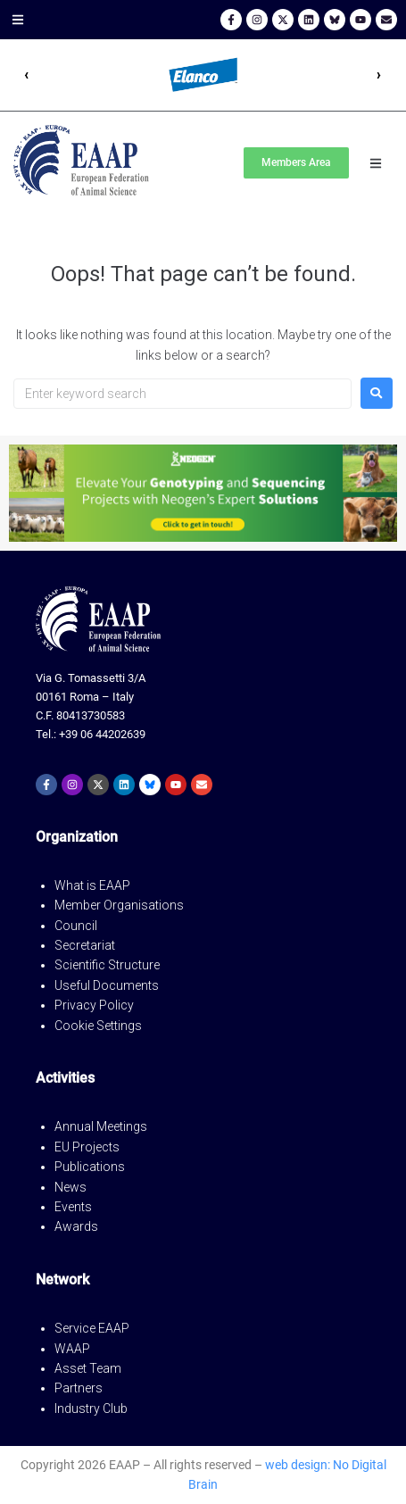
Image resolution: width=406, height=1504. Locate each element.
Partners (78, 1388)
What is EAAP (92, 885)
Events (73, 1207)
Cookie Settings (98, 1025)
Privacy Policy (94, 1005)
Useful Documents (106, 985)
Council (75, 925)
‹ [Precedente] (26, 74)
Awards (76, 1226)
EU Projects (87, 1147)
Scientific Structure (107, 965)
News (70, 1187)
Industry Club (91, 1408)
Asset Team (87, 1368)
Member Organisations (119, 905)
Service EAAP (91, 1328)
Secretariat (84, 945)
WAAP (72, 1349)
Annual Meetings (100, 1126)
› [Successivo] (379, 74)
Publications (89, 1166)
